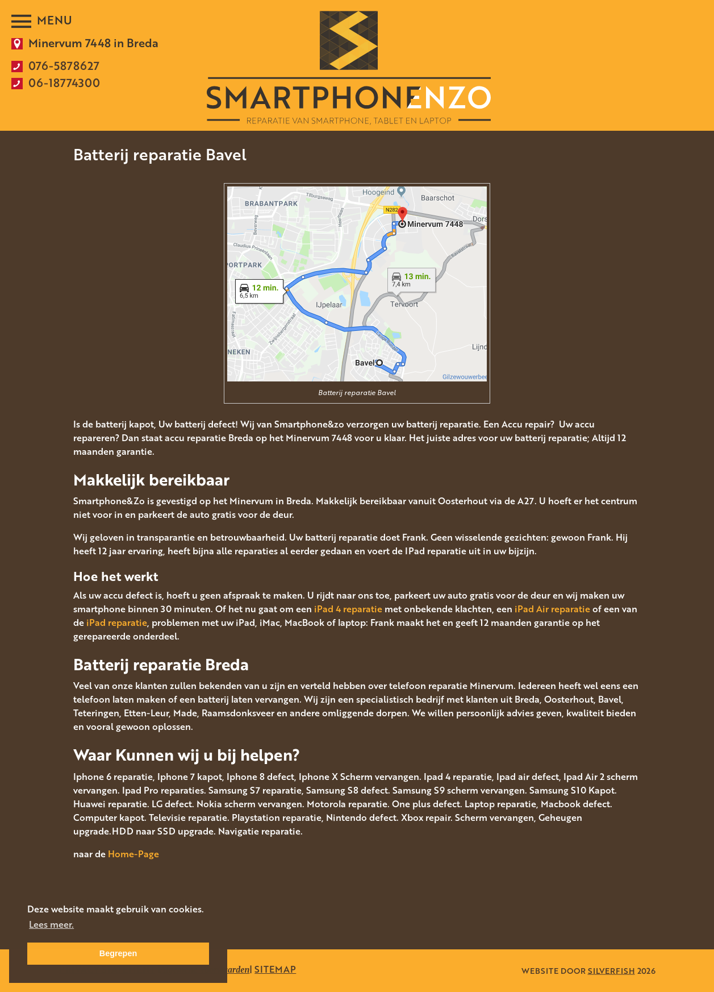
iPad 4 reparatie (348, 609)
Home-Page (133, 854)
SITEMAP (275, 969)
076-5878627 (63, 65)
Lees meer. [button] (51, 924)
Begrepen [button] (118, 953)
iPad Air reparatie (552, 609)
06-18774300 (64, 82)
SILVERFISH (611, 971)
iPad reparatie (116, 622)
